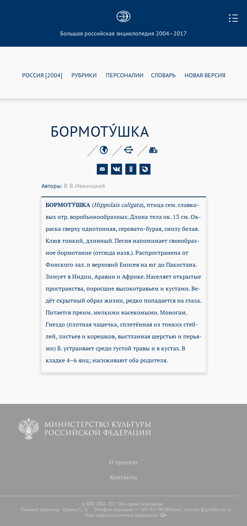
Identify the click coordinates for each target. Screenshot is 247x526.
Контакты (123, 477)
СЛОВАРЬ (163, 75)
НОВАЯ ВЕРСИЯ (205, 75)
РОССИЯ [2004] (42, 75)
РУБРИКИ (84, 75)
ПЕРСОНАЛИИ (124, 75)
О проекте (123, 462)
